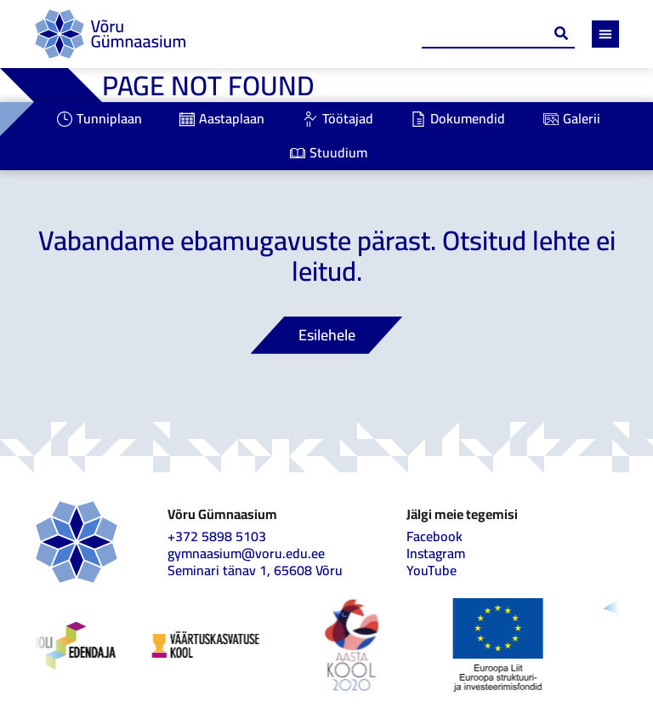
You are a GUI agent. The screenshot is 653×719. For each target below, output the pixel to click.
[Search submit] (561, 33)
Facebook (434, 536)
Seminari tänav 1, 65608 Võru (255, 570)
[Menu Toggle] (605, 34)
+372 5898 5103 (217, 536)
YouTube (431, 570)
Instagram (435, 553)
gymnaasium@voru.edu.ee (246, 553)
